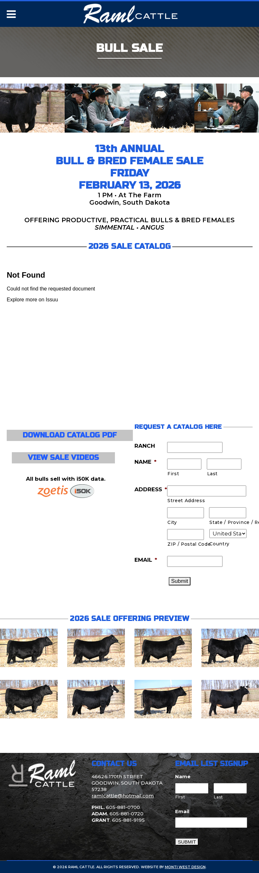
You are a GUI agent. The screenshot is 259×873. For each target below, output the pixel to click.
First (173, 473)
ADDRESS (150, 489)
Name (182, 776)
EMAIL (145, 560)
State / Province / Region (227, 522)
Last (212, 473)
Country (219, 543)
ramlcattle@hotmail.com (123, 796)
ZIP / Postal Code (185, 544)
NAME (145, 462)
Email (182, 811)
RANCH (144, 446)
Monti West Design (185, 867)
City (172, 522)
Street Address (186, 500)
